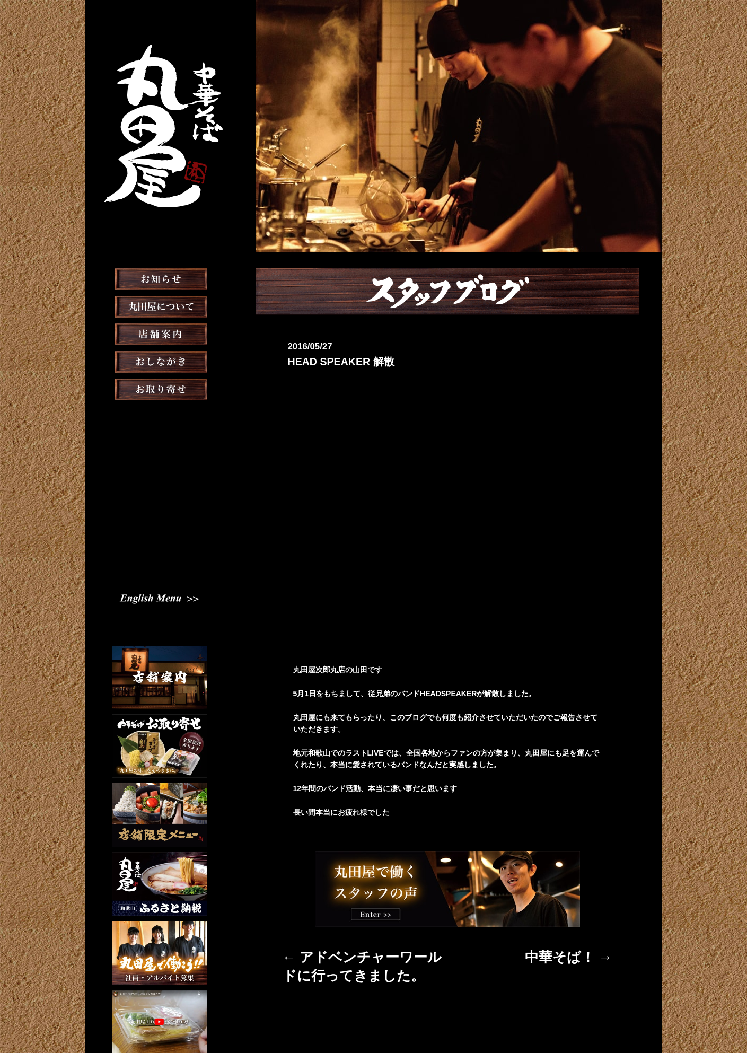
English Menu (159, 550)
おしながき (159, 388)
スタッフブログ (160, 471)
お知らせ (159, 305)
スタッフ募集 (159, 498)
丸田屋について (160, 333)
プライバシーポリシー (466, 1018)
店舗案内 (159, 360)
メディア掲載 (159, 443)
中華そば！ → (589, 952)
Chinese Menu (159, 568)
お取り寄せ (159, 415)
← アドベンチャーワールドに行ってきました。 (362, 952)
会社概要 (407, 1018)
